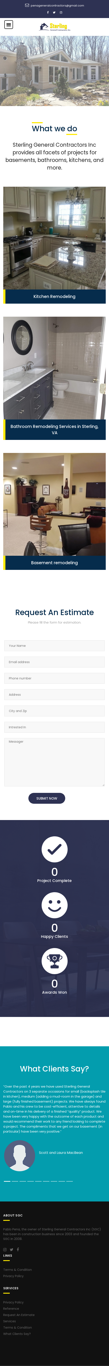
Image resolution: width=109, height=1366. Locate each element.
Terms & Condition (17, 1270)
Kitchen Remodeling (54, 296)
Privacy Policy (13, 1276)
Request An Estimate (19, 1315)
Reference (11, 1308)
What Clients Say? (17, 1334)
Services (9, 1321)
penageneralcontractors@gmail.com (57, 5)
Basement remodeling (54, 563)
